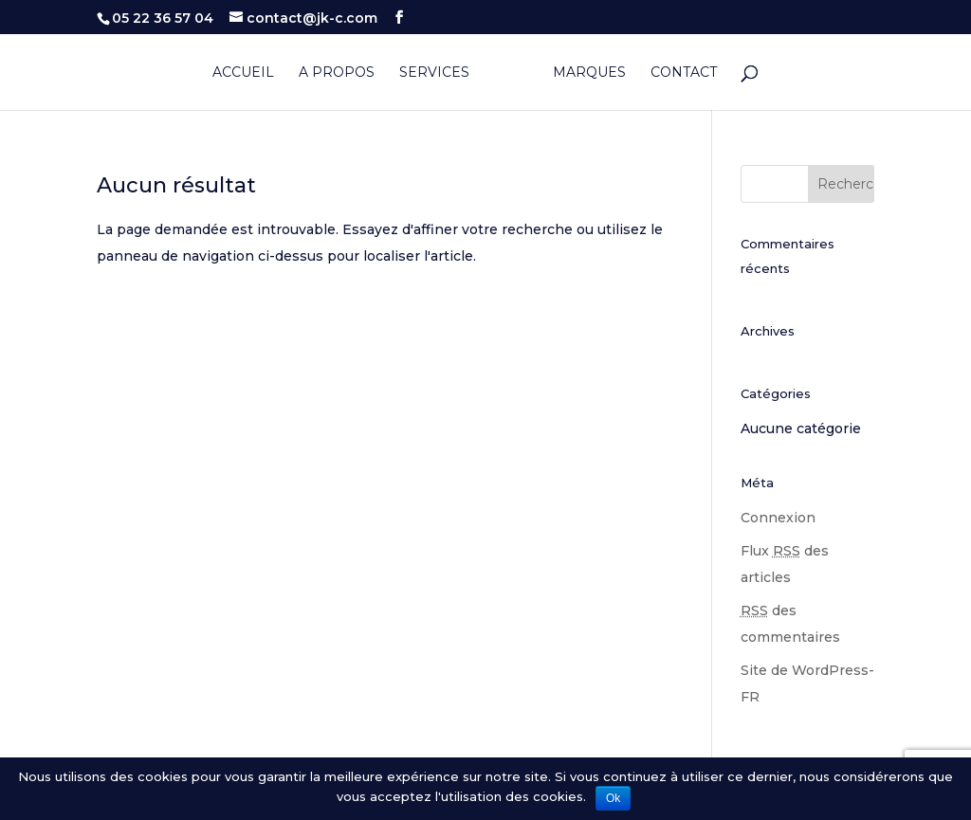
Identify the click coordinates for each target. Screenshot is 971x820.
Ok (613, 798)
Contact (683, 73)
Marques (589, 73)
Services (434, 73)
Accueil (243, 73)
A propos (337, 73)
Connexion (778, 517)
